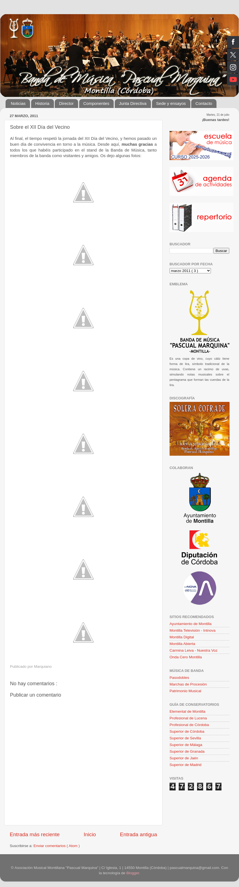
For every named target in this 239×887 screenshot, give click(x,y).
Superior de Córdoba (187, 731)
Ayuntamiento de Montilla (190, 624)
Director (66, 103)
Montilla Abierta (182, 644)
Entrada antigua (138, 834)
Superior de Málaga (186, 745)
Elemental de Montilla (187, 711)
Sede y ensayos (171, 103)
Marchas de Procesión (188, 684)
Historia (42, 103)
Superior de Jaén (184, 758)
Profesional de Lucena (188, 718)
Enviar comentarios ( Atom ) (57, 846)
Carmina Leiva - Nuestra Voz (194, 650)
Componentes (96, 103)
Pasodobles (179, 678)
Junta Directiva (132, 103)
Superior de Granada (187, 751)
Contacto (203, 103)
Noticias (18, 103)
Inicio (90, 834)
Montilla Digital (182, 637)
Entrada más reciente (35, 834)
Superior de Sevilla (185, 738)
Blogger (132, 873)
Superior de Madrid (185, 765)
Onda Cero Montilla (186, 657)
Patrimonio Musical (185, 691)
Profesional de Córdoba (189, 725)
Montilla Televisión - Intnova (193, 630)
